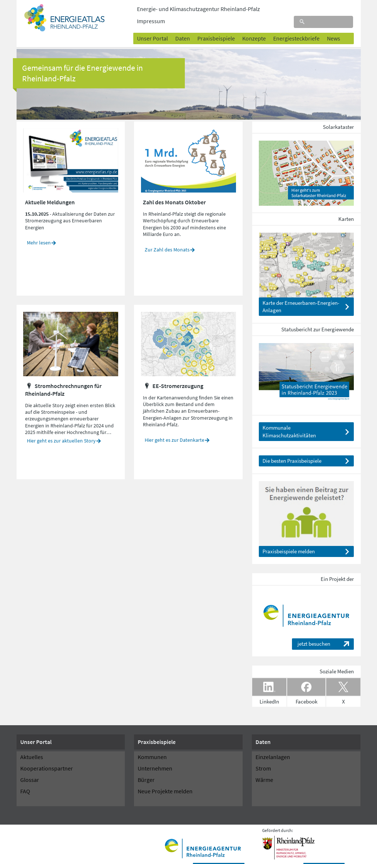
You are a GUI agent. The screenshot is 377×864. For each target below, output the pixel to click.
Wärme (264, 768)
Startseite (29, 857)
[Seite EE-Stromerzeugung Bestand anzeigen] (188, 331)
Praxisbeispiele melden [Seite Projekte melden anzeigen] (289, 539)
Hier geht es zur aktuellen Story (61, 429)
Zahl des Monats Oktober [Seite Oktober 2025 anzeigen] (174, 190)
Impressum (168, 857)
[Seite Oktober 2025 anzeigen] (188, 148)
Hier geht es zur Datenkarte (174, 428)
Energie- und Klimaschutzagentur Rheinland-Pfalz (198, 9)
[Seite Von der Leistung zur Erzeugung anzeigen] (70, 331)
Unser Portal (152, 25)
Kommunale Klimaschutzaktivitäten (289, 420)
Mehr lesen (39, 231)
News (333, 25)
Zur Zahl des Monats (167, 237)
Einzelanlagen (273, 745)
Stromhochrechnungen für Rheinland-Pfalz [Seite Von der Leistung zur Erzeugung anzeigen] (63, 377)
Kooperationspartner (46, 757)
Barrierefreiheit (135, 857)
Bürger (146, 768)
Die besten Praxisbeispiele (292, 449)
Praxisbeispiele (216, 25)
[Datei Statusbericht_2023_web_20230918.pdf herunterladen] (306, 363)
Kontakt (54, 857)
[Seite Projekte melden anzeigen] (306, 501)
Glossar (29, 768)
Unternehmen (155, 757)
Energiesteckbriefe (296, 25)
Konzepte (254, 25)
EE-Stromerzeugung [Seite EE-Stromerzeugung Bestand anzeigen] (177, 374)
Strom (263, 757)
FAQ (25, 779)
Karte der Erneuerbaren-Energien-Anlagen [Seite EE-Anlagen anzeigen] (301, 295)
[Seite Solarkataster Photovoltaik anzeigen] (306, 160)
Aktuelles (31, 745)
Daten (182, 25)
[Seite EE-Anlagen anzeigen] (306, 252)
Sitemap (196, 857)
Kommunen (152, 745)
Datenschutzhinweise (91, 857)
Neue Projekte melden (165, 779)
